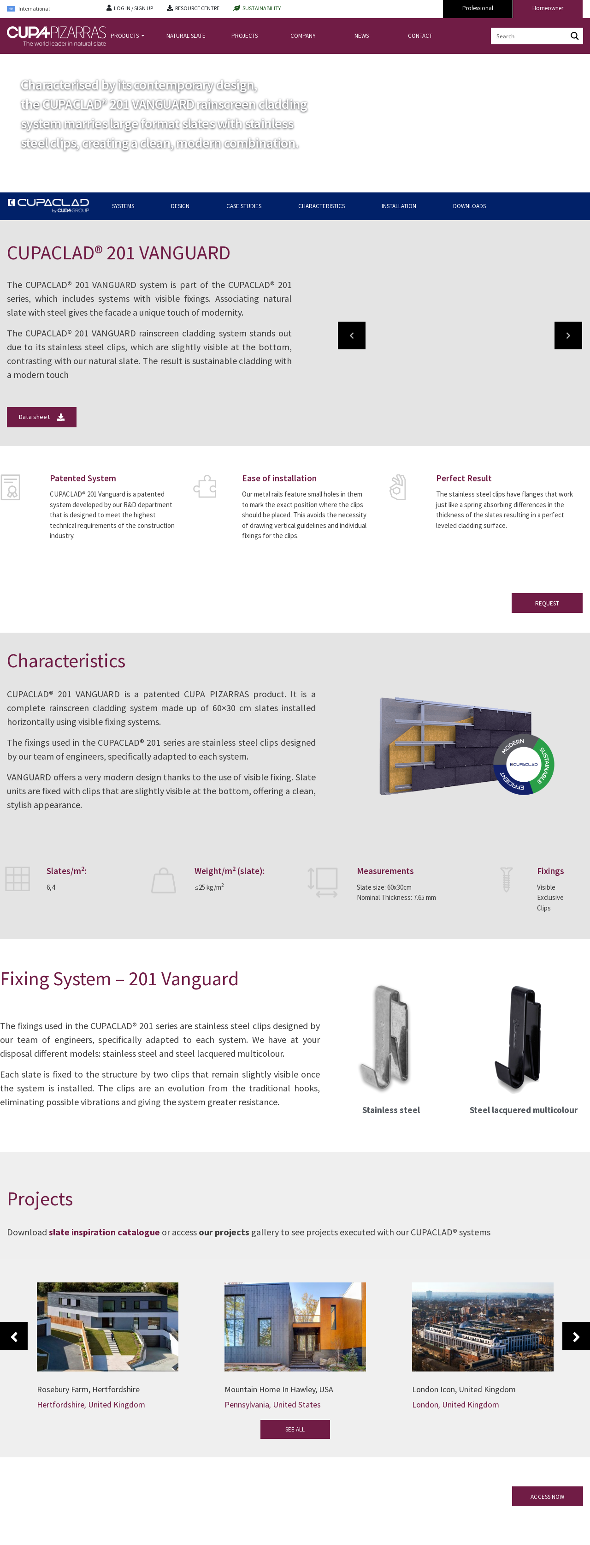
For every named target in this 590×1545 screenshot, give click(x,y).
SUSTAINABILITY (261, 8)
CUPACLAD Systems (89, 61)
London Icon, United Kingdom (464, 1389)
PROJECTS (244, 36)
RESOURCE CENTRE (197, 8)
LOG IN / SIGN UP (133, 8)
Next (576, 1336)
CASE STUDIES (243, 206)
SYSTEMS (123, 206)
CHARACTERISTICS (321, 206)
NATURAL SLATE (186, 36)
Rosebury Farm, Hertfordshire (88, 1389)
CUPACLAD (44, 61)
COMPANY (303, 36)
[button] (352, 335)
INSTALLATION (399, 206)
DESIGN (180, 206)
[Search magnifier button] (575, 36)
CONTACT (420, 36)
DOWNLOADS (469, 206)
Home (14, 61)
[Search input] (529, 36)
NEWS (361, 36)
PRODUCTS (125, 36)
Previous (14, 1336)
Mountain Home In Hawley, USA (278, 1389)
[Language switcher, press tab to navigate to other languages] (50, 9)
